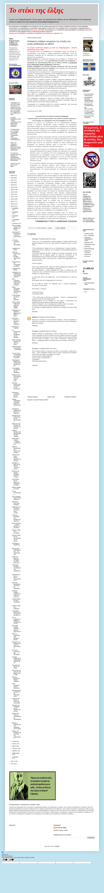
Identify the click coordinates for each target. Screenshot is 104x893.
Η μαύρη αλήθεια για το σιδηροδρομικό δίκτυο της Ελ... (16, 660)
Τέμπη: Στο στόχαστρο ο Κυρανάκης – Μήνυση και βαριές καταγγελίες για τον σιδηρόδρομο (16, 146)
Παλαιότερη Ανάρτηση (70, 397)
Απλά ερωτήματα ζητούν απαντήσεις (16, 686)
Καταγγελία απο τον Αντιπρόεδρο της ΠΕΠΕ (16, 264)
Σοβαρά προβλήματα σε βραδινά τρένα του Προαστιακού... (16, 403)
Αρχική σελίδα (51, 397)
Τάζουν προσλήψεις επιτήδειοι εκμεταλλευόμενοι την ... (16, 290)
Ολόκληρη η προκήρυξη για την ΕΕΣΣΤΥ (16, 395)
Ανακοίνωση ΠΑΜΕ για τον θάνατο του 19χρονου (16, 411)
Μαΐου (14, 746)
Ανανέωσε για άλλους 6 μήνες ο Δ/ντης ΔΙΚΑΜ (16, 701)
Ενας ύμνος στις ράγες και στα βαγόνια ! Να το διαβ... (16, 672)
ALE (85, 291)
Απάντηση (35, 311)
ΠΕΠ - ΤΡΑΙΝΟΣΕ (89, 235)
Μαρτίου (14, 750)
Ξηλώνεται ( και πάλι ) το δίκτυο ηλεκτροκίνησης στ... (16, 577)
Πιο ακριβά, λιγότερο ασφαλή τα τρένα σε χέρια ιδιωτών (16, 628)
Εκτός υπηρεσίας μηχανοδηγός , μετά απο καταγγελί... (16, 282)
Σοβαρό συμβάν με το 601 (16, 488)
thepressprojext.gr (89, 248)
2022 (12, 185)
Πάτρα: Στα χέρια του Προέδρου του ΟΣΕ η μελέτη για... (16, 559)
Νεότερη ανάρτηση (33, 397)
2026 (12, 175)
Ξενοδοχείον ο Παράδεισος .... (16, 545)
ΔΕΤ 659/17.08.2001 (88, 108)
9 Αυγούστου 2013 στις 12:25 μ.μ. (48, 331)
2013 (12, 206)
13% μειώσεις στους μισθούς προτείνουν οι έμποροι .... (16, 457)
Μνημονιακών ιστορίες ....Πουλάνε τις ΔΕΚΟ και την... (16, 441)
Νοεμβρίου (15, 212)
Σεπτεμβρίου (15, 219)
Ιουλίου (14, 741)
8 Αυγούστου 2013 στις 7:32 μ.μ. (47, 239)
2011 (12, 763)
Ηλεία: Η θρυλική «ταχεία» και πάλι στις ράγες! (16, 342)
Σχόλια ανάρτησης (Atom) (41, 400)
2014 (12, 204)
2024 (12, 180)
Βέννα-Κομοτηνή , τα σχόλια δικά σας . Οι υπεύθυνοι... (16, 525)
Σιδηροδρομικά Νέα (89, 244)
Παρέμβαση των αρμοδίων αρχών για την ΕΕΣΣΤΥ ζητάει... (16, 313)
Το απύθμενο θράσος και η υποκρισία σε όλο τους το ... (16, 613)
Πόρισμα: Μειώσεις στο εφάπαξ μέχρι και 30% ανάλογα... (16, 433)
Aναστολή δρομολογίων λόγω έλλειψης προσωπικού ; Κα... (16, 256)
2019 (12, 192)
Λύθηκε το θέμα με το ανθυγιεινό (16, 607)
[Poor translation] (11, 859)
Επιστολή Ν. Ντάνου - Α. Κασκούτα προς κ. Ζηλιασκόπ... (16, 321)
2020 (12, 189)
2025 (12, 178)
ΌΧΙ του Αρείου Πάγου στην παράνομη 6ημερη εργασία (16, 305)
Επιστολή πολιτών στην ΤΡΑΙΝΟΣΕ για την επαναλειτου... (16, 386)
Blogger (57, 846)
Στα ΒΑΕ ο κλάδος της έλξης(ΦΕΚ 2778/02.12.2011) (89, 112)
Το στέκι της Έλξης (61, 827)
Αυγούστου (15, 223)
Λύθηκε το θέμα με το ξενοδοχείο (16, 531)
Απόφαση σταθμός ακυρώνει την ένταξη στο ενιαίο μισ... (16, 593)
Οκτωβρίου (15, 216)
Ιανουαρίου (15, 757)
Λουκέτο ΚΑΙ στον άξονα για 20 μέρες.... (15, 165)
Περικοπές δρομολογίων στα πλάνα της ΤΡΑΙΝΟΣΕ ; (16, 585)
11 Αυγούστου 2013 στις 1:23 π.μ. (48, 348)
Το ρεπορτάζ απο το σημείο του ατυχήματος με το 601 (16, 482)
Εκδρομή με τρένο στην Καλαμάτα (15, 503)
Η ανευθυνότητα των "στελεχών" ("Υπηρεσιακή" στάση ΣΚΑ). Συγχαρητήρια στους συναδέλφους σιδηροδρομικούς (15, 134)
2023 (12, 182)
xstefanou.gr (87, 254)
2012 (12, 761)
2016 (12, 199)
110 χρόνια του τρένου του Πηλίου (16, 666)
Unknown (35, 317)
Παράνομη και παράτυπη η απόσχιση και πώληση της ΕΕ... (16, 363)
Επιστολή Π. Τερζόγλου (15, 327)
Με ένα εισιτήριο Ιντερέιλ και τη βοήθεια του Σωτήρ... (16, 227)
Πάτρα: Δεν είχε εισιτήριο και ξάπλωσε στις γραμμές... (16, 426)
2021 (12, 187)
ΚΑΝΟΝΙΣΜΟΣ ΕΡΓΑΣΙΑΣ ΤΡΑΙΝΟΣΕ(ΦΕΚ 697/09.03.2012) (88, 100)
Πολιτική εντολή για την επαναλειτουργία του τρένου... (16, 538)
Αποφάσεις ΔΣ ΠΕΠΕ (16, 249)
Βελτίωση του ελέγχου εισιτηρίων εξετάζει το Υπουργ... (15, 474)
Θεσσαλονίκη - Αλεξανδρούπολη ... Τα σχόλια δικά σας (16, 551)
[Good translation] (5, 859)
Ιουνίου (14, 743)
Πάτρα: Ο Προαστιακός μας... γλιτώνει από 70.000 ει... (16, 449)
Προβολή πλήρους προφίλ (61, 830)
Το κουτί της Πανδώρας (87, 251)
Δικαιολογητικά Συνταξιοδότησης (89, 104)
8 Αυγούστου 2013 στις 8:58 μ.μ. (47, 317)
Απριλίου (15, 748)
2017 (12, 196)
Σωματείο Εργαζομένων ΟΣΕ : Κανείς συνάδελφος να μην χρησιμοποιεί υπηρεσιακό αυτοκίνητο (16, 122)
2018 (12, 194)
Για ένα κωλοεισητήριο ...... (16, 493)
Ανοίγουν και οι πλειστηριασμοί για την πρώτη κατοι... (16, 377)
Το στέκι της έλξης (36, 10)
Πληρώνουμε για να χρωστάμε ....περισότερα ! (16, 349)
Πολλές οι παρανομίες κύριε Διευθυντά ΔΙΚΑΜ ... (16, 636)
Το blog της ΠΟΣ (88, 233)
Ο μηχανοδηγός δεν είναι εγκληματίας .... (16, 601)
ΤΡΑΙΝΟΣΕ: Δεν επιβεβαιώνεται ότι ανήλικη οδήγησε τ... (16, 274)
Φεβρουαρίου (16, 753)
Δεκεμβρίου (15, 208)
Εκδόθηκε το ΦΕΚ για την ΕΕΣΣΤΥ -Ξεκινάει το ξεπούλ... (16, 466)
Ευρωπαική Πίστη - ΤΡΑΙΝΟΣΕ (89, 116)
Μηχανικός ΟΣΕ (88, 242)
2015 (12, 201)
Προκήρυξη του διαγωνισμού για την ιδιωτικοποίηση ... (16, 418)
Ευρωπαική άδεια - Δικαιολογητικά (89, 94)
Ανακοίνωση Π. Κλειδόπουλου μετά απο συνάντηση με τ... (16, 235)
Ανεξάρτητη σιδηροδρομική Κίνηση (88, 239)
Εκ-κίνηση (87, 256)
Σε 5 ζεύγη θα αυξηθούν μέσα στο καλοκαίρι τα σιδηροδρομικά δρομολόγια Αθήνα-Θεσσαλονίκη (16, 156)
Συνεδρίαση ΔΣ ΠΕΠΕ (16, 269)
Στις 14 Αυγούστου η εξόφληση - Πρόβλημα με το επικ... (16, 620)
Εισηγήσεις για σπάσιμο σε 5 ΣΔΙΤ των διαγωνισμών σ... (16, 645)
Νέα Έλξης (87, 246)
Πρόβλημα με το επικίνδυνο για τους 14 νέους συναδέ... (16, 510)
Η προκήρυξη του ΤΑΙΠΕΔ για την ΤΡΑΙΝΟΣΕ (16, 370)
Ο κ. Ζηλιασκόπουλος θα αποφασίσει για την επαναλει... (16, 334)
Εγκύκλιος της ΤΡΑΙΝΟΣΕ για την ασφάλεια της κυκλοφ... (16, 708)
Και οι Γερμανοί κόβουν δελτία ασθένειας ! (16, 498)
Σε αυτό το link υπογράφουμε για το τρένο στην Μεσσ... (16, 355)
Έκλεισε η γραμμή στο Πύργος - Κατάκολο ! (16, 679)
